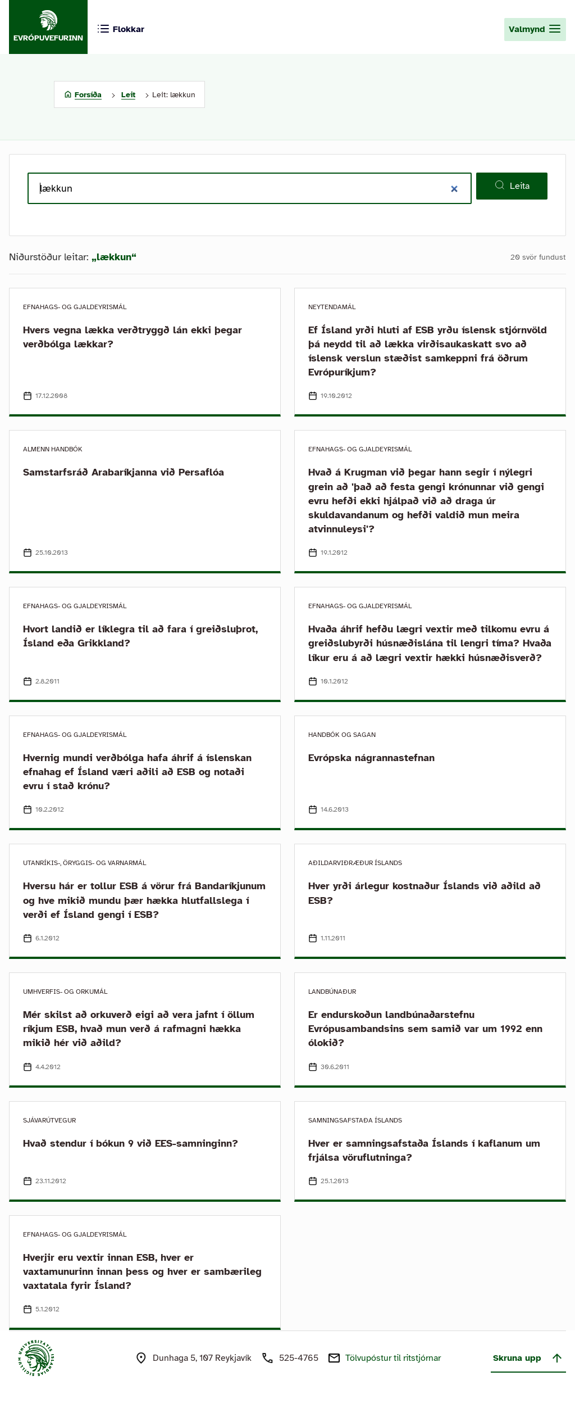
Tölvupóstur (393, 1358)
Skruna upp (528, 1358)
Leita (512, 185)
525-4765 (298, 1358)
